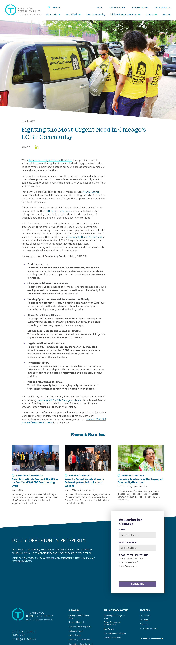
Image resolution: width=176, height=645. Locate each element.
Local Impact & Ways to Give (114, 616)
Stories (167, 14)
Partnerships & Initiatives (27, 475)
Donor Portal (163, 7)
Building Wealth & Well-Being (78, 616)
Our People (145, 620)
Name (122, 530)
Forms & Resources (112, 637)
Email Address (128, 542)
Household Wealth (76, 622)
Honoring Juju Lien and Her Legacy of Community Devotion (140, 480)
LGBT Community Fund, (58, 211)
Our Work (73, 610)
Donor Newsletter (127, 562)
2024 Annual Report (148, 628)
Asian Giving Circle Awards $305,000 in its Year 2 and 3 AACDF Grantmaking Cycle (35, 482)
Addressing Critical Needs (79, 639)
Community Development (79, 626)
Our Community (95, 14)
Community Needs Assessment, (85, 237)
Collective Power (75, 631)
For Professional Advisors (115, 633)
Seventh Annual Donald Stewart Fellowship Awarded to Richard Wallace (84, 482)
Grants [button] (151, 14)
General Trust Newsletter (131, 558)
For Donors (109, 629)
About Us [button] (53, 14)
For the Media (117, 7)
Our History (145, 615)
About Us (145, 610)
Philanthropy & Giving (116, 610)
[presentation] (137, 575)
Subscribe (137, 584)
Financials (144, 624)
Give (99, 7)
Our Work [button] (73, 14)
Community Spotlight (78, 475)
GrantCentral (140, 7)
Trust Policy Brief (127, 566)
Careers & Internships (151, 638)
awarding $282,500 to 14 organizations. (59, 400)
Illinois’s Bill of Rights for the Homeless (50, 160)
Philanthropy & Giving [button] (125, 14)
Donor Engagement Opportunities (112, 623)
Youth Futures (91, 191)
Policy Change (74, 635)
